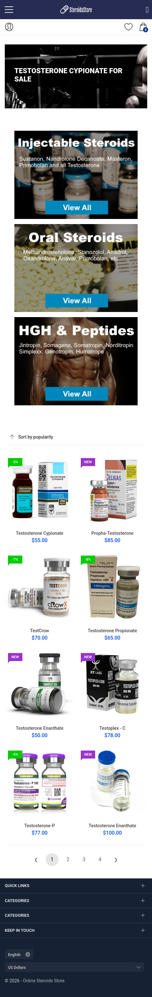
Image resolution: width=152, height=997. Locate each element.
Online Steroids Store (44, 980)
